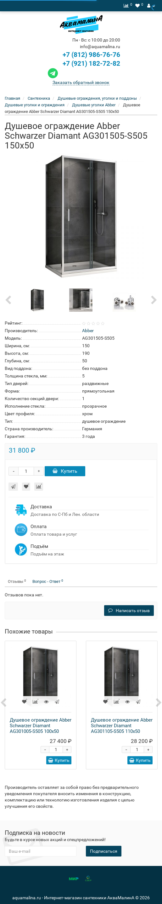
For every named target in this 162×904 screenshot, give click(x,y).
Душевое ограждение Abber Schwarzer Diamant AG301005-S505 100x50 (40, 725)
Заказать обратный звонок (81, 82)
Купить (65, 471)
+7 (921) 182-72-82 (83, 63)
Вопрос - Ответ (47, 581)
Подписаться (103, 851)
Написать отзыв (129, 610)
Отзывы (17, 581)
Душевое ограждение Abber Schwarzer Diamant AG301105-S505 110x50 (122, 725)
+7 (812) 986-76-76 (91, 55)
